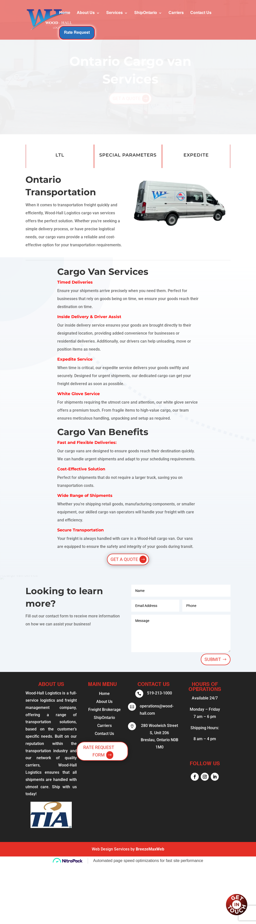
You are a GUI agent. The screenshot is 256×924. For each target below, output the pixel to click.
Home (41, 18)
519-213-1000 (159, 693)
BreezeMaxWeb (150, 849)
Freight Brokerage (104, 709)
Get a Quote (124, 559)
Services (91, 18)
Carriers (152, 18)
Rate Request (213, 18)
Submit (212, 659)
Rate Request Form (98, 751)
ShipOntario (122, 18)
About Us (63, 18)
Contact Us (177, 18)
